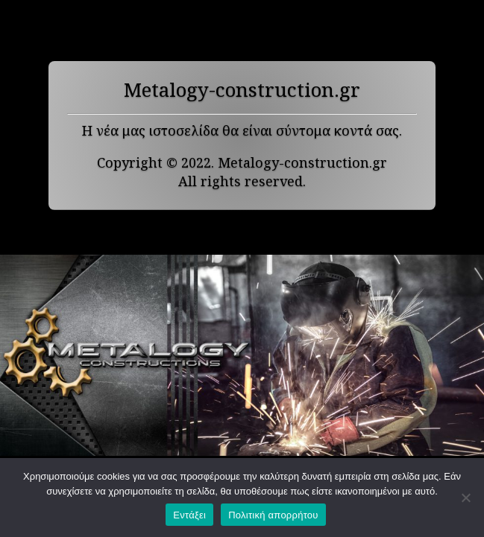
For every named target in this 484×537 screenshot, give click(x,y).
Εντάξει (189, 515)
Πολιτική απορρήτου (273, 515)
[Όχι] (465, 497)
